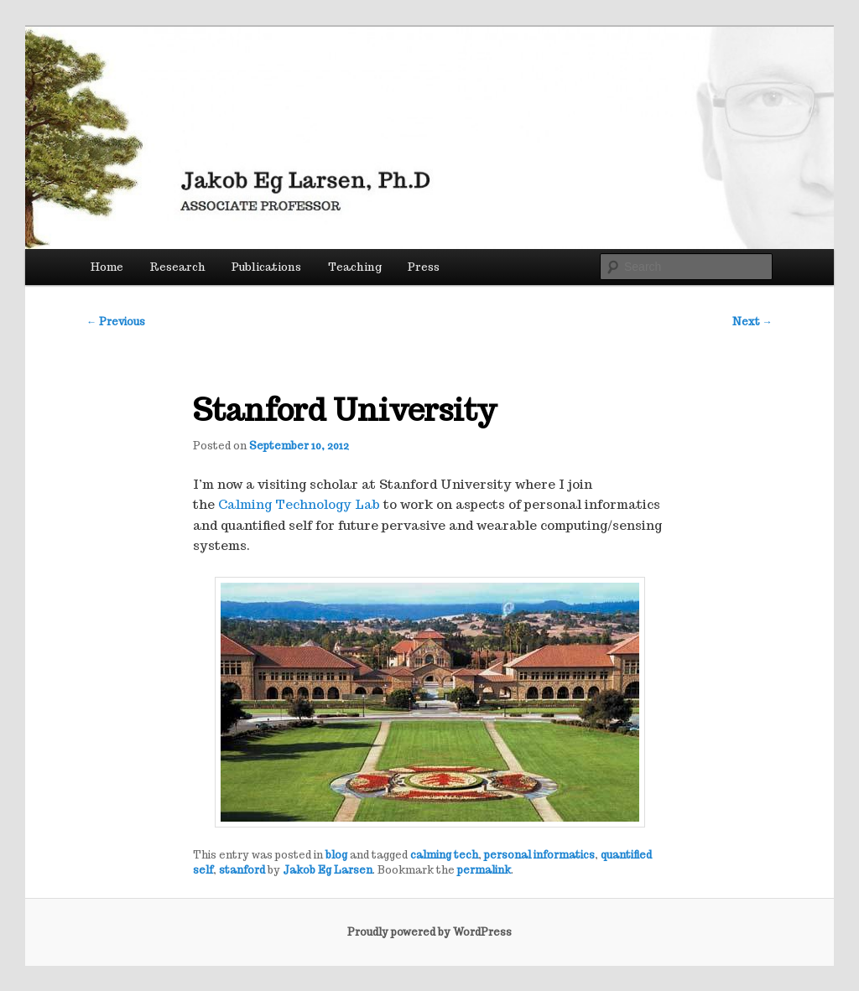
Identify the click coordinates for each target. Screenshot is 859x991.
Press (424, 267)
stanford (242, 870)
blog (336, 854)
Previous (115, 321)
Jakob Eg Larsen (327, 870)
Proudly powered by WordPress (429, 932)
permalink (484, 870)
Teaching (355, 267)
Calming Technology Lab (299, 504)
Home (107, 267)
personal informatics (539, 854)
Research (178, 267)
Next (752, 321)
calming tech (444, 854)
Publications (266, 267)
